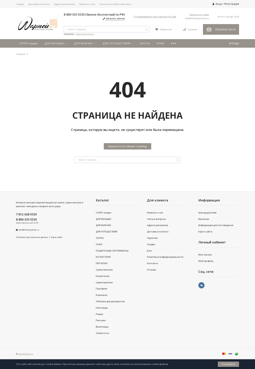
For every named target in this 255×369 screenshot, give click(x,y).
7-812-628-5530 (26, 214)
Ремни (99, 314)
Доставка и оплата (39, 4)
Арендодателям (207, 212)
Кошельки (101, 295)
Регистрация (231, 3)
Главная (20, 54)
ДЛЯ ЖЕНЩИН (56, 43)
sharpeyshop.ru (25, 354)
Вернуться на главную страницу (127, 146)
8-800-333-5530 (26, 219)
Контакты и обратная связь (115, 4)
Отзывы (151, 269)
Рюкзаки (101, 320)
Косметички (102, 276)
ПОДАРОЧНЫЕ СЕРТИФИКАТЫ (112, 250)
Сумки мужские (104, 282)
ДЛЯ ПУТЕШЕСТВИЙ (118, 43)
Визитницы (102, 326)
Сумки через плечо (84, 34)
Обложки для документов (110, 301)
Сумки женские (104, 269)
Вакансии (203, 219)
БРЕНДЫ (234, 43)
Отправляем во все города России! (155, 16)
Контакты (152, 263)
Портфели (101, 288)
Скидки (20, 4)
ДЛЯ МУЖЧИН (84, 43)
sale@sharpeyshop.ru (197, 18)
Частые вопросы (156, 219)
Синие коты (102, 333)
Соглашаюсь (228, 364)
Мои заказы (205, 254)
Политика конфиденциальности (165, 256)
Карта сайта (56, 237)
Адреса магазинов (64, 4)
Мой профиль (206, 261)
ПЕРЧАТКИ (101, 263)
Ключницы (102, 307)
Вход (219, 3)
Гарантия (152, 238)
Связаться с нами (199, 14)
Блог (149, 250)
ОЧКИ (160, 43)
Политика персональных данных (32, 237)
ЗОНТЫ (145, 43)
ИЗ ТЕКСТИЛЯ (103, 256)
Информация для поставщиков (215, 225)
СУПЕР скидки (28, 43)
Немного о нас (87, 4)
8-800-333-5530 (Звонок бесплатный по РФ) (94, 14)
